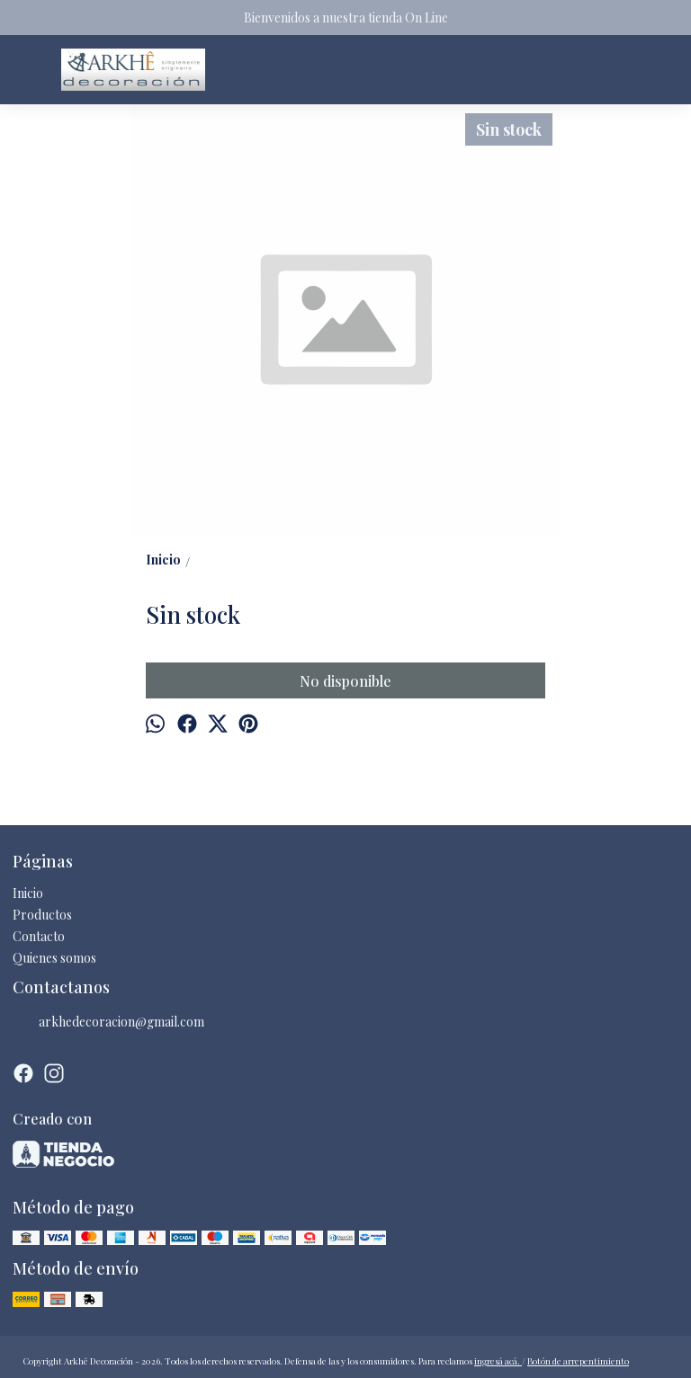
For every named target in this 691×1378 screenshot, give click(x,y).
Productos (42, 914)
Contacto (39, 936)
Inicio (28, 893)
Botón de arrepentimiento (578, 1361)
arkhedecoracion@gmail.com (108, 1022)
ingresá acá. (498, 1361)
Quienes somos (54, 957)
